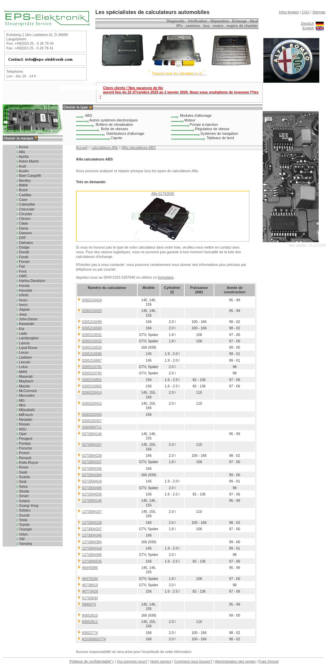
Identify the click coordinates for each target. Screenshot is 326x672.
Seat (21, 481)
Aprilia (22, 156)
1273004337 (92, 529)
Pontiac (23, 443)
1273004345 (92, 535)
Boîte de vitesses (114, 129)
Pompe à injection (204, 124)
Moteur (189, 120)
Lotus (22, 367)
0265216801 (92, 380)
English (308, 28)
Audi (21, 166)
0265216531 (92, 335)
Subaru (23, 510)
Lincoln (23, 362)
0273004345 (92, 468)
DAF (21, 238)
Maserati (24, 376)
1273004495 (92, 555)
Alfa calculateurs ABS (139, 147)
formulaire (165, 277)
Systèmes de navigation (219, 133)
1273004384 (92, 542)
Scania (23, 477)
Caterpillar (25, 204)
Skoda (22, 491)
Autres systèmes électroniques (113, 120)
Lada (21, 333)
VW (20, 539)
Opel (21, 434)
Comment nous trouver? (193, 661)
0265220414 (92, 392)
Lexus (22, 352)
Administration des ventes (235, 661)
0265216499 (92, 322)
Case (21, 200)
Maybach (24, 381)
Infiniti (22, 295)
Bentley (23, 181)
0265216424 (92, 300)
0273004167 (92, 444)
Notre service (160, 661)
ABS (88, 115)
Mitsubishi (25, 410)
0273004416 (92, 481)
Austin (22, 171)
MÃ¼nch (24, 415)
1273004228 (92, 523)
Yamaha (24, 544)
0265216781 (92, 367)
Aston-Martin (27, 161)
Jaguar (23, 309)
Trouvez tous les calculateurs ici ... (179, 73)
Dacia (22, 228)
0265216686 (92, 354)
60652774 (90, 633)
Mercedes (25, 395)
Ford (21, 271)
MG (20, 400)
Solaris (23, 501)
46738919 (90, 585)
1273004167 (92, 512)
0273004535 (92, 494)
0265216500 (92, 328)
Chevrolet (25, 209)
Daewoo (24, 233)
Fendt (22, 257)
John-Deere (27, 319)
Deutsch (307, 23)
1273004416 (92, 548)
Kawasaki (25, 324)
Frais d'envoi (269, 661)
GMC (21, 276)
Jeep (21, 314)
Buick (22, 190)
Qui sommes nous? (132, 661)
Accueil (81, 147)
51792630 (90, 598)
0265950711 (92, 427)
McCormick (26, 391)
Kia (20, 329)
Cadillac (24, 195)
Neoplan (24, 419)
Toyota (22, 525)
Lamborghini (27, 338)
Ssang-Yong (27, 505)
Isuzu (21, 300)
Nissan (23, 424)
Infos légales (289, 12)
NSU (21, 429)
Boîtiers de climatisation (114, 124)
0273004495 (92, 488)
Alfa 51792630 (162, 194)
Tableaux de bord (220, 138)
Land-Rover (27, 348)
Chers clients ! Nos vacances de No (179, 92)
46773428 (90, 591)
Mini (21, 405)
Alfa (20, 152)
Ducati (22, 252)
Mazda (23, 386)
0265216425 (92, 311)
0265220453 (92, 414)
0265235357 (92, 421)
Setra (21, 486)
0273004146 (92, 434)
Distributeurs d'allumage (125, 133)
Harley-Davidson (30, 281)
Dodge (22, 247)
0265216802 (92, 386)
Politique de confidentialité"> (91, 661)
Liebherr (24, 357)
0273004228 (92, 455)
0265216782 (92, 373)
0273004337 (92, 462)
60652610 (90, 615)
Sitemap (318, 12)
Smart (22, 496)
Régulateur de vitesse (212, 129)
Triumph (24, 529)
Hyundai (24, 290)
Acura (22, 147)
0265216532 (92, 341)
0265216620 (92, 347)
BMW (22, 185)
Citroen (23, 219)
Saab (21, 472)
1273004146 (92, 500)
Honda (22, 286)
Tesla (21, 520)
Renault (23, 458)
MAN (21, 372)
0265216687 (92, 360)
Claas (22, 223)
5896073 (89, 604)
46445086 (90, 568)
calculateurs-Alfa (105, 147)
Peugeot (24, 438)
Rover (22, 467)
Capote (116, 138)
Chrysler (24, 214)
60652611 (90, 622)
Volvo (22, 534)
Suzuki (23, 515)
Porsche (24, 448)
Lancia (22, 343)
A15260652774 (94, 639)
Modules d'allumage (195, 115)
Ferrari (22, 262)
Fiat (20, 266)
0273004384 (92, 475)
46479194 (90, 579)
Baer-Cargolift (28, 176)
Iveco (21, 305)
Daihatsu (24, 243)
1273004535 (92, 561)
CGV (305, 12)
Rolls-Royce (27, 462)
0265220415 (92, 403)
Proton (22, 453)
